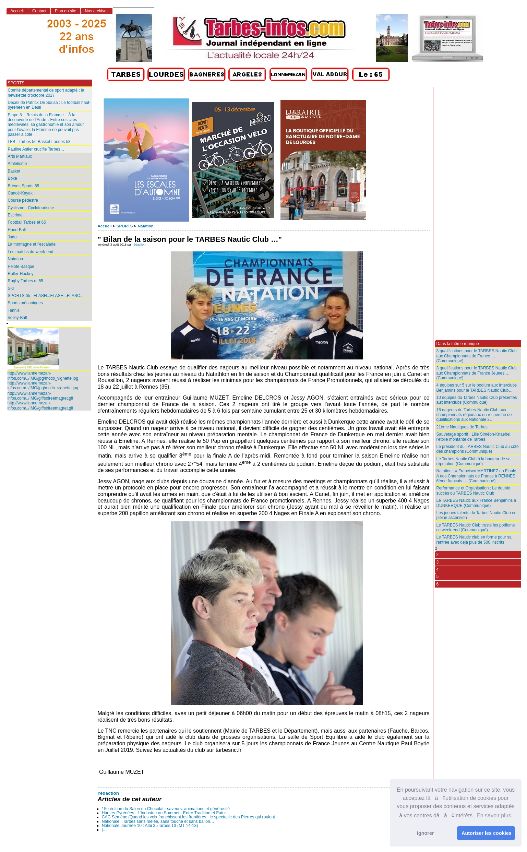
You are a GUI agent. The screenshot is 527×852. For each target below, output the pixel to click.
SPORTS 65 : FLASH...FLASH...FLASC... (46, 295)
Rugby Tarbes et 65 (25, 281)
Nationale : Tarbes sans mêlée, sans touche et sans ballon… (158, 821)
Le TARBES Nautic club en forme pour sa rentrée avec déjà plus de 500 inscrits (474, 539)
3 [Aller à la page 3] (437, 562)
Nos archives (96, 11)
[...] (105, 829)
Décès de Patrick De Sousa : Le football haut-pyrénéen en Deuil (49, 105)
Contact (39, 11)
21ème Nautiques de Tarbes (462, 427)
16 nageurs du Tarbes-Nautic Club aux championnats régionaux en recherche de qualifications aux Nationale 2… (474, 414)
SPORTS (125, 226)
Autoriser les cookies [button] (487, 833)
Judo (12, 237)
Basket (14, 171)
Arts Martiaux (20, 156)
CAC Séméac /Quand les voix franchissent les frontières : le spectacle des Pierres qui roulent (188, 817)
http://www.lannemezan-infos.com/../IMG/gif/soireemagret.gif (40, 396)
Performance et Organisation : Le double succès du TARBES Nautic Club (473, 490)
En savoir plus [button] (494, 815)
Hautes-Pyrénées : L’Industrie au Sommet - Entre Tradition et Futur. (164, 812)
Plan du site (65, 11)
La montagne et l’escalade (32, 244)
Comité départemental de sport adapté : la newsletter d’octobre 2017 (46, 92)
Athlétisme (17, 163)
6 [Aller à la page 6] (437, 584)
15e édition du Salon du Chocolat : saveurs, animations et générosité (166, 808)
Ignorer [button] (425, 833)
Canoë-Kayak (20, 193)
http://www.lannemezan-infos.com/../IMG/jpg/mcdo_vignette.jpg (43, 375)
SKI (11, 288)
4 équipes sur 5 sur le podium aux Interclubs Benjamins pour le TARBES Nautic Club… (476, 387)
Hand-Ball (17, 229)
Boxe (12, 178)
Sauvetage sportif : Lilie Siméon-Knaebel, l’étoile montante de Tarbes (474, 436)
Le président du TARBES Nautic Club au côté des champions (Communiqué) (477, 449)
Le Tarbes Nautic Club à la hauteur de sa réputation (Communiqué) (473, 461)
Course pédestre (23, 200)
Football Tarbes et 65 (27, 222)
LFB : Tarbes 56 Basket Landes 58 (39, 141)
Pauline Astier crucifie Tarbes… (36, 149)
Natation (146, 226)
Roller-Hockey (21, 273)
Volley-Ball (17, 317)
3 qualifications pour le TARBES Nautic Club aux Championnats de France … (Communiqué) (476, 355)
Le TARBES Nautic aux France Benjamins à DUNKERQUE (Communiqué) (476, 503)
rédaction (139, 244)
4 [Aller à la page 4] (437, 569)
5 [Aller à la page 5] (437, 576)
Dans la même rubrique (457, 343)
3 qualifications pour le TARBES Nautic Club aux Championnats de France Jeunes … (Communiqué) (476, 373)
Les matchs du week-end (30, 251)
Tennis (14, 310)
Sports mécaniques (25, 302)
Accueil (105, 226)
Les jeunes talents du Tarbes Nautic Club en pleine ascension (476, 515)
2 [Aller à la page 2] (437, 554)
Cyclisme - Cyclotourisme (31, 207)
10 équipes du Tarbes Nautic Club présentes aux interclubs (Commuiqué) (476, 400)
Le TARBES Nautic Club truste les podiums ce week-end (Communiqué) (475, 527)
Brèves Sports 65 (23, 186)
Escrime (15, 215)
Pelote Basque (21, 266)
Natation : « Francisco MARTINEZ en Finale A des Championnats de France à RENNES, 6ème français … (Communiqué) (476, 476)
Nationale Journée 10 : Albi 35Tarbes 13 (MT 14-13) (150, 825)
